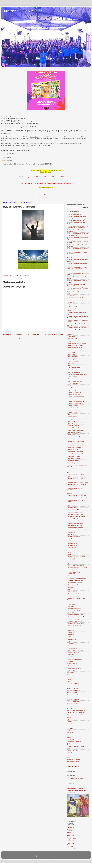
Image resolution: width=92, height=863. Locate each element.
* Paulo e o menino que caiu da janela (77, 617)
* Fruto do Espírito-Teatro (74, 412)
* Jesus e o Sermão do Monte (75, 523)
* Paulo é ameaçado (72, 602)
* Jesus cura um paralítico (74, 458)
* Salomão (70, 643)
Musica (69, 735)
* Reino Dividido (71, 639)
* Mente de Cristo (72, 570)
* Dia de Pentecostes (73, 361)
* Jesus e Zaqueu (72, 463)
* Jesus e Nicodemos (73, 460)
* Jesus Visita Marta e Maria (75, 447)
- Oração (69, 681)
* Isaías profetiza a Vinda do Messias (77, 419)
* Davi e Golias (71, 352)
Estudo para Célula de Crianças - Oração (70, 830)
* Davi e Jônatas (71, 354)
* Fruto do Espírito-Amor (73, 394)
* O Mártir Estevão (72, 591)
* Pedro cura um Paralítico (74, 621)
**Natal (69, 675)
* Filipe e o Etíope (72, 390)
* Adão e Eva (70, 302)
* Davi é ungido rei (72, 359)
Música (69, 737)
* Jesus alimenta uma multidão (75, 454)
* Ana (68, 304)
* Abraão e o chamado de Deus (75, 300)
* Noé (68, 589)
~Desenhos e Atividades (73, 759)
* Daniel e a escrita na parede (75, 345)
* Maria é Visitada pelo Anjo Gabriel (77, 567)
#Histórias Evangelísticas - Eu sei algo (77, 271)
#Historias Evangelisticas (74, 214)
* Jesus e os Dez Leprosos (74, 525)
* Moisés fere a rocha (73, 585)
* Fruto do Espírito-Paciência (75, 408)
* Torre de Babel (71, 657)
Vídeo (68, 755)
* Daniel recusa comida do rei (75, 350)
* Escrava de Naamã (72, 383)
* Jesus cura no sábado (73, 456)
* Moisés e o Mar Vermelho (74, 582)
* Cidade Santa (71, 336)
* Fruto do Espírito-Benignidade (75, 396)
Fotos (68, 719)
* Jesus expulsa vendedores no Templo (78, 530)
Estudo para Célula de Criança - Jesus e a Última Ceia (71, 838)
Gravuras (69, 721)
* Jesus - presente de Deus (74, 437)
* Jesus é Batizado (72, 545)
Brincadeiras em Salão (73, 692)
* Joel (68, 550)
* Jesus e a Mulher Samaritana (75, 468)
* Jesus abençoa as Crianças (75, 449)
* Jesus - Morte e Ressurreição (75, 430)
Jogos (68, 730)
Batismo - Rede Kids (72, 688)
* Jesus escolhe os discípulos (75, 527)
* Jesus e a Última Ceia (73, 518)
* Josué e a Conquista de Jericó (76, 556)
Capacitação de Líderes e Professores (77, 695)
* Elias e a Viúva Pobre (73, 372)
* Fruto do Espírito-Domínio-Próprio (77, 401)
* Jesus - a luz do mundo (74, 432)
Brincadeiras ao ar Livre (73, 690)
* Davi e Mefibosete (72, 356)
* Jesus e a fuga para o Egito (75, 514)
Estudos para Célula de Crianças (76, 712)
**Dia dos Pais (71, 670)
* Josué (69, 554)
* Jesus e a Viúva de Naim (74, 512)
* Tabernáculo (71, 654)
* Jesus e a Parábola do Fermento (76, 495)
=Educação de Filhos (73, 683)
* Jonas (69, 552)
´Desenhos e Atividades (73, 761)
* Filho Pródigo (71, 387)
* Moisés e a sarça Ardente (74, 576)
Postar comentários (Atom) (15, 338)
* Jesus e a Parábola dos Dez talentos (77, 507)
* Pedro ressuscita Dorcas (74, 625)
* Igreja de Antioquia (72, 416)
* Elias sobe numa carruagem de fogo (77, 374)
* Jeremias (70, 423)
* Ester (69, 385)
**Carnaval (70, 661)
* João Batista (71, 561)
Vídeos (69, 757)
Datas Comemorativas (73, 699)
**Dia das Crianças (72, 663)
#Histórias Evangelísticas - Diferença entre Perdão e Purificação (77, 268)
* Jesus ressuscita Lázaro (74, 536)
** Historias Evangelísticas (74, 659)
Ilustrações (70, 728)
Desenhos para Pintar (73, 703)
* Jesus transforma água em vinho (76, 541)
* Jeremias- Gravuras (73, 425)
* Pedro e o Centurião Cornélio (75, 623)
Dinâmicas (70, 708)
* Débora (69, 365)
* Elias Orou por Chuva (73, 367)
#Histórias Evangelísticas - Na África (77, 220)
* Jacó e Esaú (71, 421)
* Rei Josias (70, 630)
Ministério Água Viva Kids (23, 11)
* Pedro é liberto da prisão (74, 628)
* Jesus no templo (72, 534)
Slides (68, 748)
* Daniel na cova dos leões (74, 347)
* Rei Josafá (70, 634)
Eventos (69, 717)
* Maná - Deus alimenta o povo (75, 565)
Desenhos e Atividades (73, 701)
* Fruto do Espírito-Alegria (74, 392)
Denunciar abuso (73, 766)
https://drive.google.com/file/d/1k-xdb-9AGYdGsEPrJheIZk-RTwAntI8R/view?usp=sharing (46, 177)
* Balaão (69, 332)
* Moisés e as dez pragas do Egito (76, 578)
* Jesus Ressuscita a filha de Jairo (76, 445)
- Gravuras (70, 679)
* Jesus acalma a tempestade (75, 451)
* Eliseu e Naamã (72, 376)
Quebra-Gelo (70, 744)
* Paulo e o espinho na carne (75, 614)
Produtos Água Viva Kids (74, 741)
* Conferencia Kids (72, 338)
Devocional (70, 706)
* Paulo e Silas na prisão (74, 608)
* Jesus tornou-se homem (74, 538)
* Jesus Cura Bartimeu (73, 439)
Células (69, 697)
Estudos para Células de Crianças (76, 715)
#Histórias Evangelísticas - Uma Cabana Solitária (76, 285)
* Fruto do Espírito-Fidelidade (75, 403)
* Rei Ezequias (71, 632)
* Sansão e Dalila (72, 648)
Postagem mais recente (12, 334)
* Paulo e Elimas (71, 606)
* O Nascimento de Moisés (74, 594)
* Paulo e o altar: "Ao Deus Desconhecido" (74, 611)
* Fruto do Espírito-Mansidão (75, 405)
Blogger (54, 856)
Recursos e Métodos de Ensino (75, 746)
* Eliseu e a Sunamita (73, 379)
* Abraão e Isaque (72, 295)
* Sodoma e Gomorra (73, 652)
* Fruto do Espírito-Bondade (74, 399)
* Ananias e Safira (72, 306)
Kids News (70, 732)
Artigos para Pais (71, 686)
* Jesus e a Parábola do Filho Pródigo (77, 498)
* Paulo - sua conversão (73, 604)
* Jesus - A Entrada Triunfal (74, 428)
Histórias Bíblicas (72, 726)
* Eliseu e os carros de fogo (74, 381)
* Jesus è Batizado (72, 543)
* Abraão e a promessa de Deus (76, 297)
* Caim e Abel (71, 334)
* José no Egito (71, 559)
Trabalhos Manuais (72, 750)
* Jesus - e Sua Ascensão (74, 434)
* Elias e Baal (70, 370)
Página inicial (33, 334)
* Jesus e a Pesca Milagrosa (75, 510)
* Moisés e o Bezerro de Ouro (75, 580)
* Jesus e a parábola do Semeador (76, 516)
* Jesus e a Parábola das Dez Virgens (77, 482)
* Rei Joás (70, 637)
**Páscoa (69, 677)
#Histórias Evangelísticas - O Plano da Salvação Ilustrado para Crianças (77, 226)
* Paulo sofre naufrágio (73, 619)
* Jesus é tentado (72, 547)
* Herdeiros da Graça (16, 278)
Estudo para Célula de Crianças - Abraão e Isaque (71, 846)
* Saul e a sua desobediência (75, 650)
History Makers (71, 723)
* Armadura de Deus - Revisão (75, 330)
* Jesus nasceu (71, 532)
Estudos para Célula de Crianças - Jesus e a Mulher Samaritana (76, 791)
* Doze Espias (71, 363)
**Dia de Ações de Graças (74, 668)
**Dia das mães (71, 666)
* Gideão (69, 414)
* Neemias (70, 587)
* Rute (68, 641)
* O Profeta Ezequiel (72, 596)
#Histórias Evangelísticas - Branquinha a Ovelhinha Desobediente (77, 264)
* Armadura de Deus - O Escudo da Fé (77, 327)
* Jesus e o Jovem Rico (73, 521)
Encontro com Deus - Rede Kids (76, 710)
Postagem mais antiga (54, 334)
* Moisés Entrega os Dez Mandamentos (74, 573)
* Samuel (69, 646)
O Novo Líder (70, 739)
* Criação (69, 341)
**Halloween (70, 672)
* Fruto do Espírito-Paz (73, 410)
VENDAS (69, 753)
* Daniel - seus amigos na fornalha (76, 343)
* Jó (68, 563)
